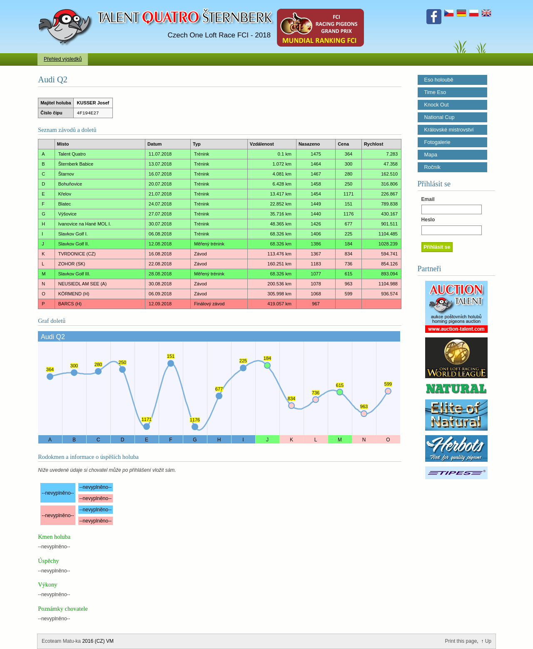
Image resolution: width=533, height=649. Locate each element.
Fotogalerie (437, 142)
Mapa (431, 155)
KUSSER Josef (93, 102)
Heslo (428, 220)
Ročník (432, 167)
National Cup (439, 117)
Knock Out (436, 105)
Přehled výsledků (63, 59)
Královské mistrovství (449, 130)
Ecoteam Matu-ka (61, 641)
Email (428, 199)
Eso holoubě (438, 80)
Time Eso (435, 92)
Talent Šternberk (66, 4)
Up (488, 641)
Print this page (461, 641)
